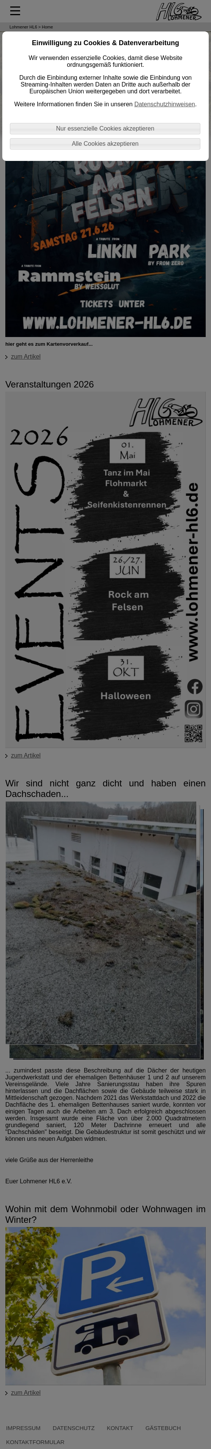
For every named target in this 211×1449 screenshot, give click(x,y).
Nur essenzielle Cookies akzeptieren (105, 128)
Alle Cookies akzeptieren (105, 143)
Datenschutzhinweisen (164, 104)
